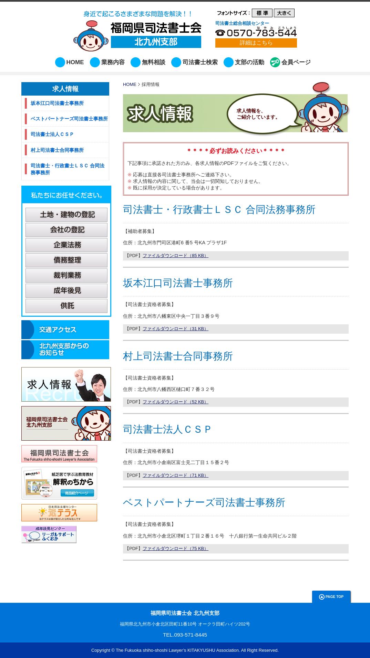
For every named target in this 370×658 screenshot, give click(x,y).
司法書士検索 (200, 62)
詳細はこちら (256, 43)
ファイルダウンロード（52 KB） (175, 401)
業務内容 (113, 62)
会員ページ (296, 62)
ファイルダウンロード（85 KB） (175, 255)
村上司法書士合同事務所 (178, 356)
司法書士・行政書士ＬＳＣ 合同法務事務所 (219, 209)
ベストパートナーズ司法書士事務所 (204, 502)
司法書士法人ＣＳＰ (168, 429)
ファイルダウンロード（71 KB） (175, 475)
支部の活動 (249, 62)
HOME (75, 62)
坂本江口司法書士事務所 (178, 282)
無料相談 (153, 62)
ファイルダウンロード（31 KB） (175, 328)
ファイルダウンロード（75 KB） (175, 548)
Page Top (331, 597)
